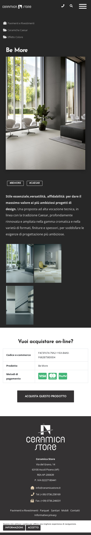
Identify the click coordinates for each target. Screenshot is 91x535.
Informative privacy (45, 515)
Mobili (64, 510)
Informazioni (14, 528)
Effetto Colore (13, 37)
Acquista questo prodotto (45, 396)
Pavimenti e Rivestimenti (18, 23)
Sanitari (55, 510)
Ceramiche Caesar (15, 30)
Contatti (75, 510)
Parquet (44, 510)
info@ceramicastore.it (45, 488)
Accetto (33, 528)
